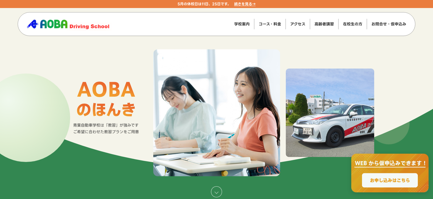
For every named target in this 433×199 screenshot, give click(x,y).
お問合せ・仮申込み (388, 24)
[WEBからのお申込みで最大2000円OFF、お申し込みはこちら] (390, 173)
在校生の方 (352, 24)
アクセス (297, 24)
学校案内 (242, 24)
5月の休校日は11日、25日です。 (204, 4)
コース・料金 (270, 24)
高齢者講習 (324, 24)
